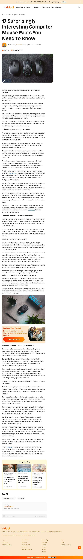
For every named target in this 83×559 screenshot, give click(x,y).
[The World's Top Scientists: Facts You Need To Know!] (10, 468)
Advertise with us (7, 545)
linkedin (44, 549)
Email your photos (13, 340)
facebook (44, 542)
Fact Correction (41, 516)
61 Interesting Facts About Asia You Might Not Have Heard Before (38, 481)
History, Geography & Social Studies (9, 474)
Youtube (44, 552)
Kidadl (3, 14)
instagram (44, 547)
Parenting (36, 7)
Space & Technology (9, 498)
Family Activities (19, 7)
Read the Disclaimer (11, 516)
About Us (24, 542)
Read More (65, 2)
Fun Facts (29, 7)
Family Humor (45, 7)
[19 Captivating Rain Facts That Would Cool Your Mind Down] (24, 468)
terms (63, 542)
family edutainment (27, 549)
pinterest (44, 545)
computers (12, 173)
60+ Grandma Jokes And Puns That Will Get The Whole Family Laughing (37, 2)
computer (31, 210)
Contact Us (5, 542)
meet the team (26, 545)
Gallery (8, 81)
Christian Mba (19, 45)
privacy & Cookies (66, 545)
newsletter (25, 547)
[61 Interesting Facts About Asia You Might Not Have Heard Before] (39, 468)
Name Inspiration (56, 7)
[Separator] (79, 547)
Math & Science (22, 473)
